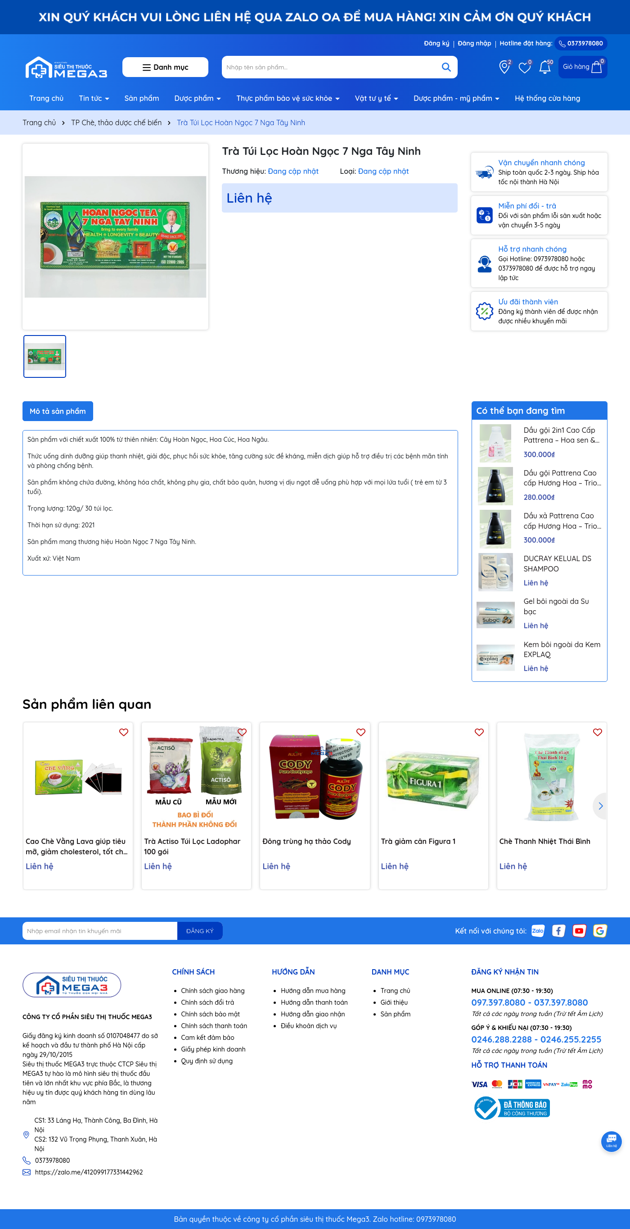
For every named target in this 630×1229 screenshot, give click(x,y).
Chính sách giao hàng (213, 991)
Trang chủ (46, 98)
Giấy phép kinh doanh (213, 1049)
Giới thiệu (394, 1002)
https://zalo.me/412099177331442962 (89, 1172)
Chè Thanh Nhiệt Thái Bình (545, 841)
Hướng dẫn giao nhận (313, 1014)
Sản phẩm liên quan (87, 703)
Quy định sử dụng (207, 1061)
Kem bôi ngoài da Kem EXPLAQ (562, 649)
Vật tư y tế (374, 98)
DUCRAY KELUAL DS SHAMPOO (558, 563)
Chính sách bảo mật (210, 1014)
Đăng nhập (474, 43)
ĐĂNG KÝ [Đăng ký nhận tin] (199, 931)
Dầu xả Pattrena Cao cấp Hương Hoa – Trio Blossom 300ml (560, 521)
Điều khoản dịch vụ (309, 1026)
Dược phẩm (195, 98)
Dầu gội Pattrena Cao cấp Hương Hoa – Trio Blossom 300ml (560, 478)
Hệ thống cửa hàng (547, 98)
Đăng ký (436, 43)
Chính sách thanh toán (214, 1026)
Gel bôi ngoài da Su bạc (556, 606)
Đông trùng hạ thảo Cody (306, 841)
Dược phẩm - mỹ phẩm (454, 98)
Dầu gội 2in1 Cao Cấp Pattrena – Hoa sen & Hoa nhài (559, 435)
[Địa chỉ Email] (122, 931)
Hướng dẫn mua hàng (313, 991)
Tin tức (91, 98)
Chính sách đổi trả (207, 1002)
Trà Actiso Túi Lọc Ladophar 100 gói (192, 846)
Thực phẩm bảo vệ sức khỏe (285, 98)
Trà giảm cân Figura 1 (418, 841)
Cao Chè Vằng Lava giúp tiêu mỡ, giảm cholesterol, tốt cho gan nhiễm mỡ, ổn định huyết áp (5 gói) (77, 847)
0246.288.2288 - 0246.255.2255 (536, 1039)
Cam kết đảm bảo (207, 1038)
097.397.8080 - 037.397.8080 (529, 1002)
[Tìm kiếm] (446, 67)
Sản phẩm (142, 98)
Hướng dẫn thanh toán (314, 1002)
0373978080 (581, 43)
